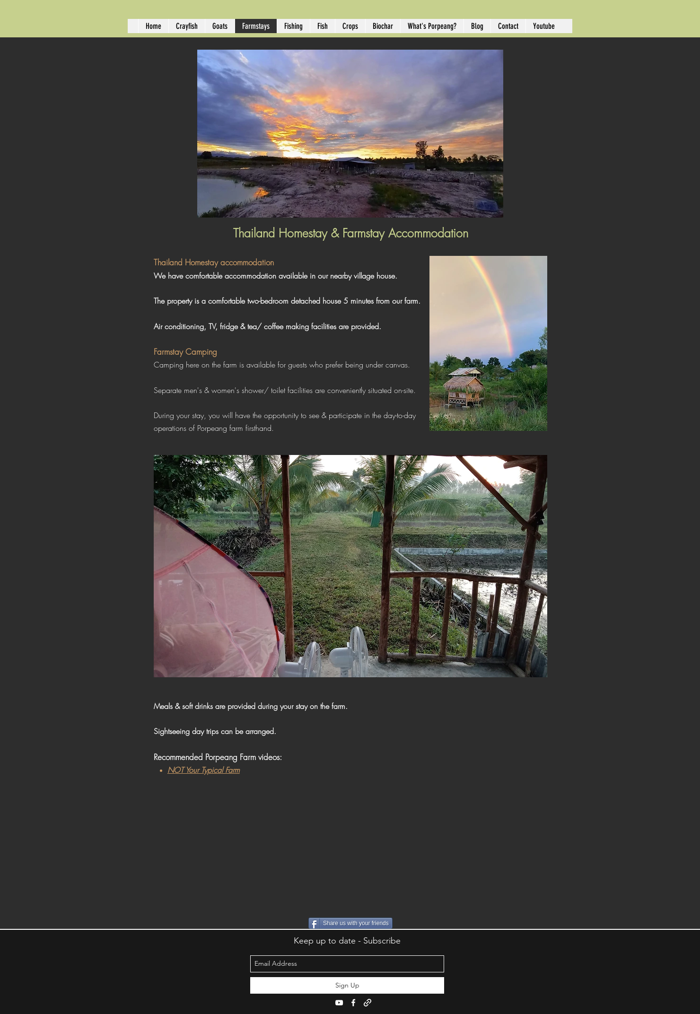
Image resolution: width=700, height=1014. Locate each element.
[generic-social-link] (367, 1002)
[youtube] (339, 1002)
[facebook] (353, 1002)
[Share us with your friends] (350, 923)
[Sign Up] (347, 985)
